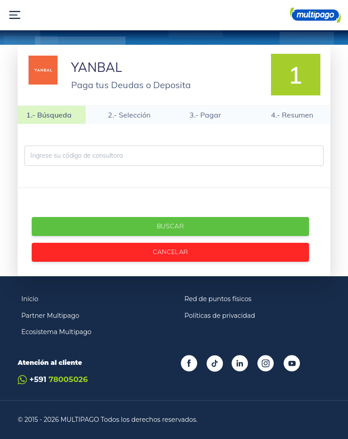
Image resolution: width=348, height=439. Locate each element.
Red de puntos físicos (217, 298)
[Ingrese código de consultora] (174, 155)
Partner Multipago (50, 315)
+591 (53, 379)
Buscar (170, 226)
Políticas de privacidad (219, 315)
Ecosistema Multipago (56, 331)
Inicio (30, 298)
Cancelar (170, 252)
